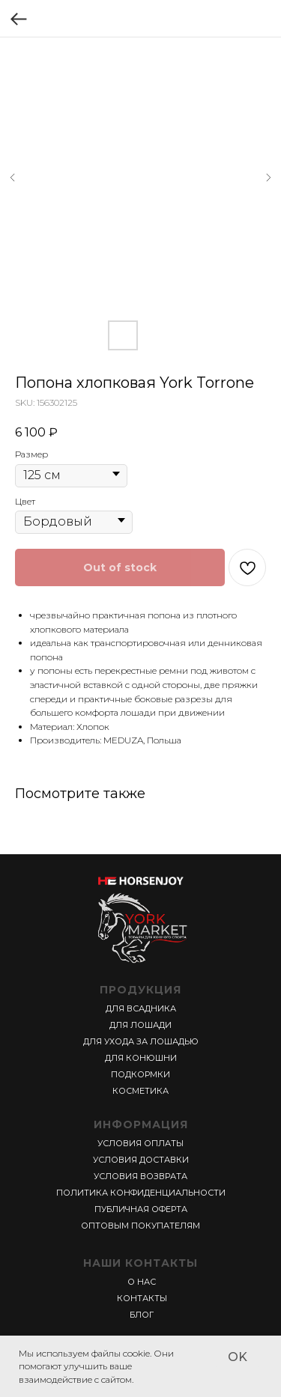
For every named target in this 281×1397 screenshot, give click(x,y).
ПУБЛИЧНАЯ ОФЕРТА (140, 1209)
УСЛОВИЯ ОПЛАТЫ (140, 1143)
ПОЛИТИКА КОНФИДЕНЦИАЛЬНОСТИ (141, 1192)
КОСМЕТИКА (140, 1091)
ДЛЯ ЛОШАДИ (140, 1025)
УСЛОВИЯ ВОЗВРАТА (140, 1176)
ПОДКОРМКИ (140, 1074)
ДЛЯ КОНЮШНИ (141, 1058)
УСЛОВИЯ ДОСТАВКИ (141, 1159)
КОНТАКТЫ (142, 1298)
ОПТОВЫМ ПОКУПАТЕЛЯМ (140, 1225)
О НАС (141, 1281)
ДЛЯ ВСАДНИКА (141, 1008)
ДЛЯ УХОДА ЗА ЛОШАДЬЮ (141, 1041)
